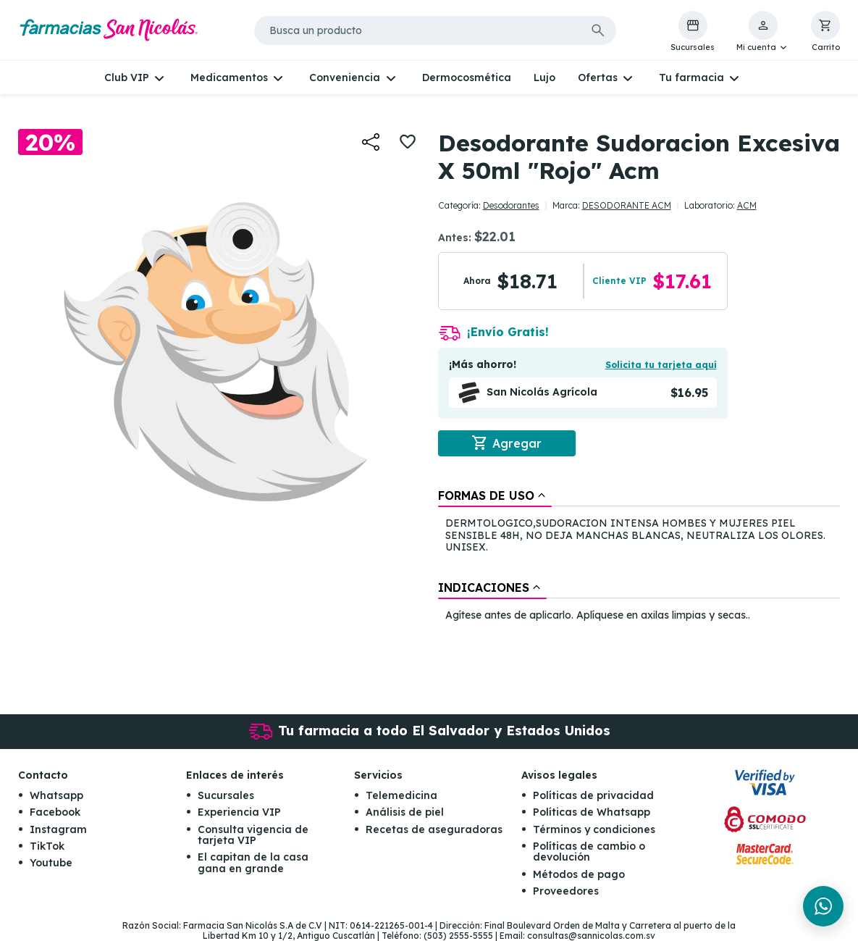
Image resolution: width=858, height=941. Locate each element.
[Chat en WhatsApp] (823, 906)
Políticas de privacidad (593, 795)
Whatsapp (56, 795)
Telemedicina (401, 795)
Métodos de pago (579, 874)
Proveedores (566, 891)
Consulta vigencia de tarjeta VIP (253, 835)
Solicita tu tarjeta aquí (661, 364)
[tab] (495, 495)
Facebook (55, 812)
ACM (747, 205)
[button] (762, 32)
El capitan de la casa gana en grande (253, 862)
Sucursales (226, 795)
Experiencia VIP (239, 812)
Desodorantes (511, 205)
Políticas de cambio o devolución (589, 851)
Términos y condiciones (594, 829)
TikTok (47, 846)
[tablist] (639, 556)
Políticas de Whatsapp (591, 812)
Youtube (51, 862)
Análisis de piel (405, 812)
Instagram (58, 829)
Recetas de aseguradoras (434, 829)
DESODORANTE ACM (626, 205)
